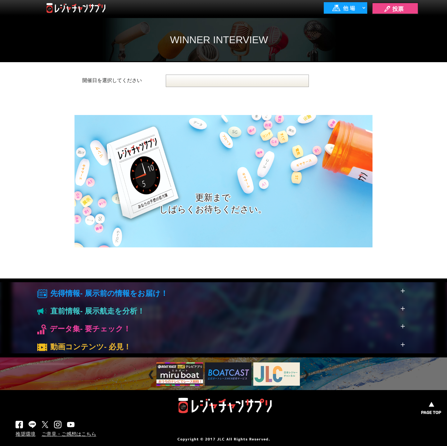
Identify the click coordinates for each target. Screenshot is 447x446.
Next (307, 374)
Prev (152, 374)
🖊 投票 (394, 9)
